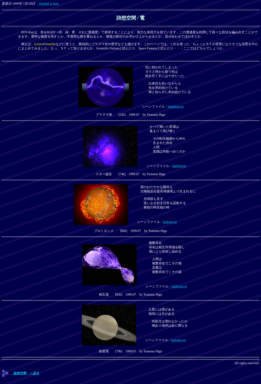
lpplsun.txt (170, 222)
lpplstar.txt (179, 166)
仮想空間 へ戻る (20, 373)
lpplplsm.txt (176, 106)
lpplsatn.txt (178, 340)
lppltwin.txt (179, 286)
